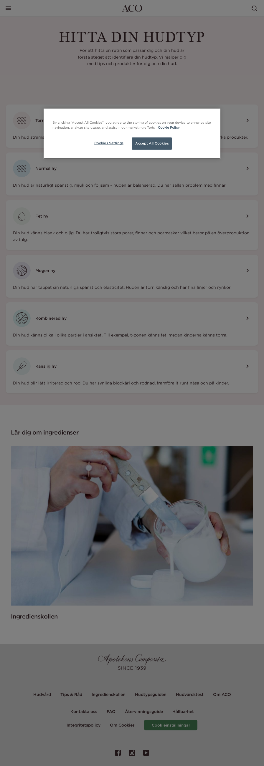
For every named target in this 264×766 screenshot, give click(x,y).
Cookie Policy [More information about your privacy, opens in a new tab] (169, 127)
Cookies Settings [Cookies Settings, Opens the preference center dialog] (108, 143)
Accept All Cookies (152, 143)
